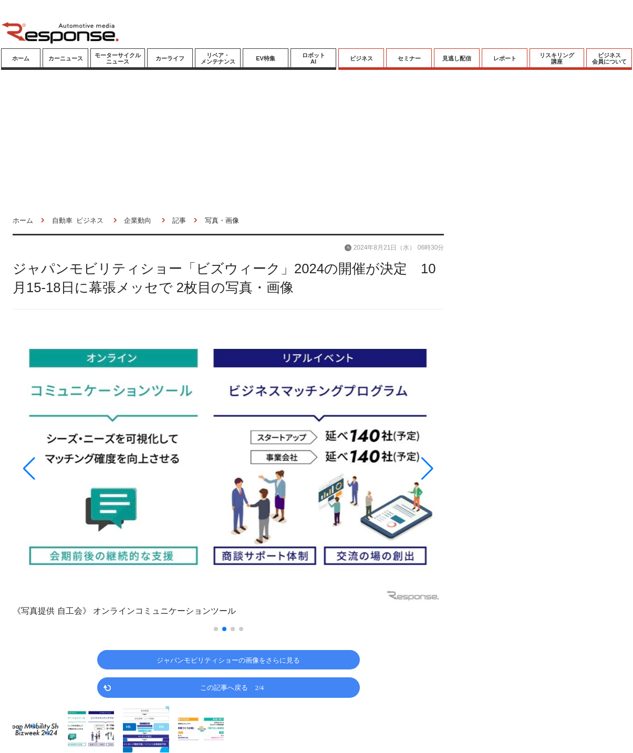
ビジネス (361, 58)
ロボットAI (313, 58)
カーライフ (169, 58)
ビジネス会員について (609, 58)
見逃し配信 (456, 58)
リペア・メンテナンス (218, 58)
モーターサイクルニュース (118, 58)
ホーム (20, 58)
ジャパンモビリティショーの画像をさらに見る (228, 659)
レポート (504, 58)
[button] (77, 468)
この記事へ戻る (232, 687)
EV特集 (265, 58)
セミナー (409, 58)
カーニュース (65, 58)
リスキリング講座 (556, 58)
